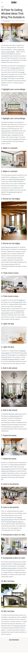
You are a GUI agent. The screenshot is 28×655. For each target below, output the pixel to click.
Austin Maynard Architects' (9, 247)
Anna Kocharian (6, 20)
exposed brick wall (14, 192)
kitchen (3, 564)
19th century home (20, 564)
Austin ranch (18, 302)
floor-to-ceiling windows (11, 416)
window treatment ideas (10, 359)
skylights (21, 300)
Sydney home (19, 625)
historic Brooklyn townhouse (13, 414)
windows (16, 139)
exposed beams (6, 131)
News (2, 7)
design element (16, 68)
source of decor (9, 264)
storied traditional (9, 76)
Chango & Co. (14, 177)
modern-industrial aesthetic (16, 179)
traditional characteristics (9, 568)
